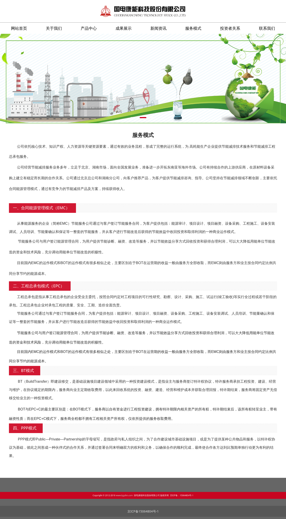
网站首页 (19, 28)
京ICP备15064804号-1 (143, 511)
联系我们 (267, 28)
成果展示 (124, 28)
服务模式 (193, 28)
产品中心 (89, 28)
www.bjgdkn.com (134, 494)
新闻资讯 (158, 28)
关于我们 (54, 28)
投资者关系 (230, 28)
